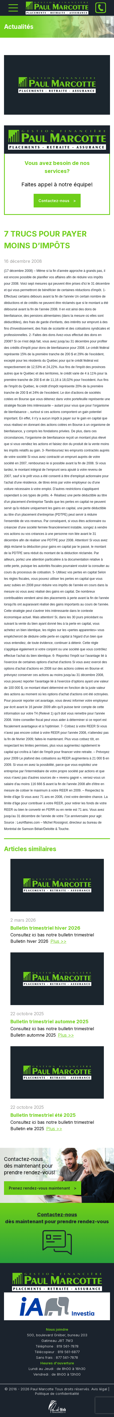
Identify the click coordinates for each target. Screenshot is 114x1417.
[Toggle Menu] (13, 8)
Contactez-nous (53, 200)
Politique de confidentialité (57, 1393)
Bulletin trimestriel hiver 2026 (45, 928)
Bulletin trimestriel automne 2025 (49, 1021)
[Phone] (100, 7)
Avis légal (99, 1389)
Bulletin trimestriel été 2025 (43, 1115)
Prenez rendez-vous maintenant (39, 1188)
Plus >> (58, 941)
